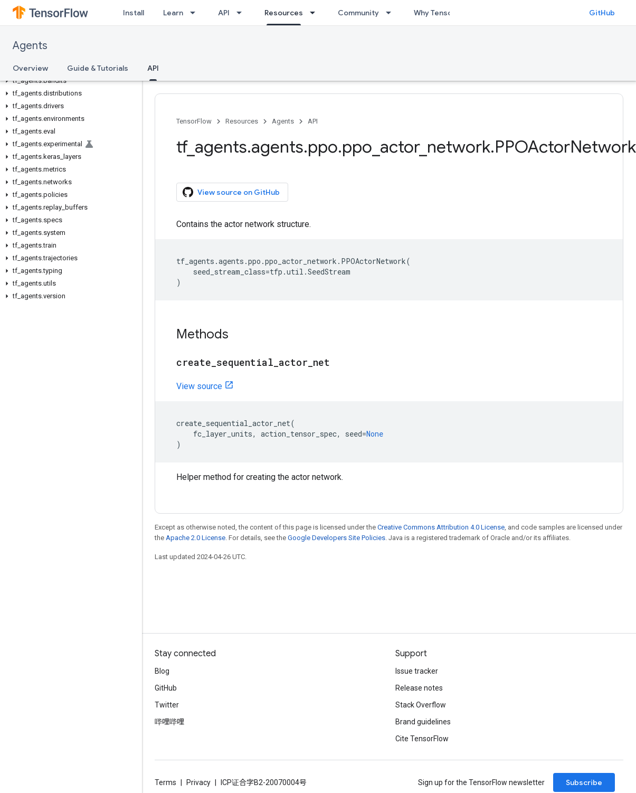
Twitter (167, 705)
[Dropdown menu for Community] (391, 12)
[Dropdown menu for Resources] (315, 12)
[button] (69, 80)
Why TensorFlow (442, 12)
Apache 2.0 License (195, 538)
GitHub (602, 12)
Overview (30, 68)
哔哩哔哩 (169, 722)
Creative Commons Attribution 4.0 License (441, 527)
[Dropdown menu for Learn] (195, 12)
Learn (173, 12)
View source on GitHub (231, 192)
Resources (241, 121)
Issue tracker (416, 671)
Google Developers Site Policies (336, 538)
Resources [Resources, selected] (283, 12)
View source (199, 386)
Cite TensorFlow (422, 738)
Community (358, 12)
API (224, 12)
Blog (162, 671)
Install (133, 12)
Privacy (198, 782)
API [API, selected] (153, 68)
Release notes (419, 688)
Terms (165, 782)
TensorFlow (194, 121)
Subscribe (584, 782)
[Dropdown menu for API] (242, 12)
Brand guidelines (423, 722)
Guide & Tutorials (97, 68)
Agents (30, 45)
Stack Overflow (420, 705)
